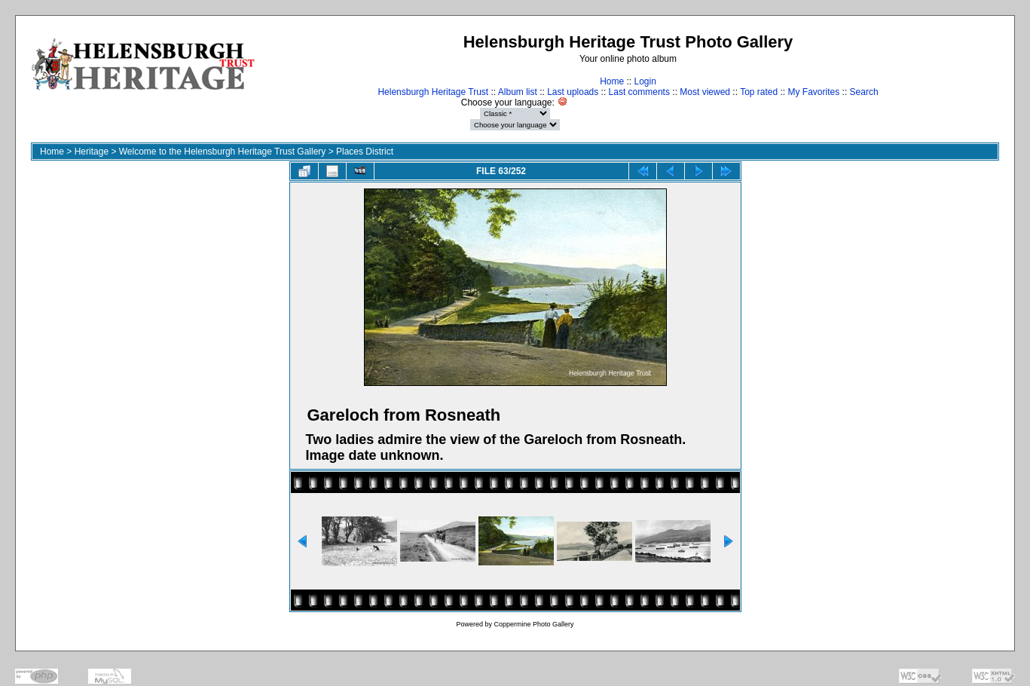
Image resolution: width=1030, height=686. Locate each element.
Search (864, 92)
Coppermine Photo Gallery (533, 624)
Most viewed (705, 92)
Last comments (639, 92)
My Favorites (814, 92)
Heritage (92, 151)
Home (612, 81)
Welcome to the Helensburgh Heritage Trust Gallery (222, 151)
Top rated (759, 92)
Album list (517, 92)
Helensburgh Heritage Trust (432, 92)
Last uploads (572, 92)
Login (645, 81)
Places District (364, 151)
